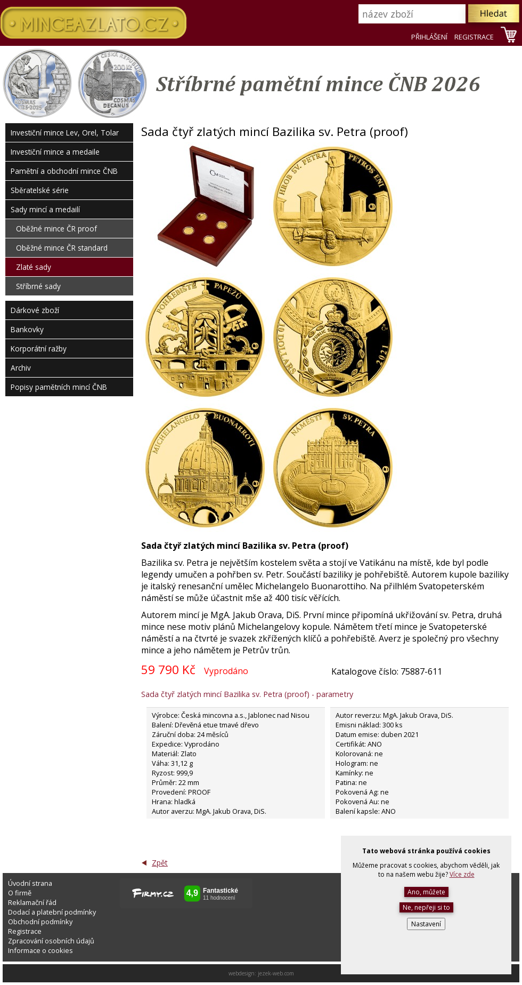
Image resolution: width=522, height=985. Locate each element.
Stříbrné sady (38, 286)
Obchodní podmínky (40, 921)
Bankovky (27, 329)
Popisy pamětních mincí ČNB (59, 387)
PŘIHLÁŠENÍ (429, 37)
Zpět (160, 863)
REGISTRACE (474, 37)
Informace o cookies (40, 950)
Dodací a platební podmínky (52, 912)
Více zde (462, 874)
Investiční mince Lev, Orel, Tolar (65, 132)
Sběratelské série (40, 190)
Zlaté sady (33, 267)
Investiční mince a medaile (55, 152)
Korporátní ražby (39, 348)
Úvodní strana (30, 883)
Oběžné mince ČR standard (62, 248)
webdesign (242, 973)
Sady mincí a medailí (45, 209)
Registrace (25, 931)
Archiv (21, 368)
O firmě (19, 893)
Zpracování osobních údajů (51, 941)
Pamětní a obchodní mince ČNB (64, 171)
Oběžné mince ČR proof (56, 228)
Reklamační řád (32, 902)
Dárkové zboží (35, 310)
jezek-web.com (276, 973)
